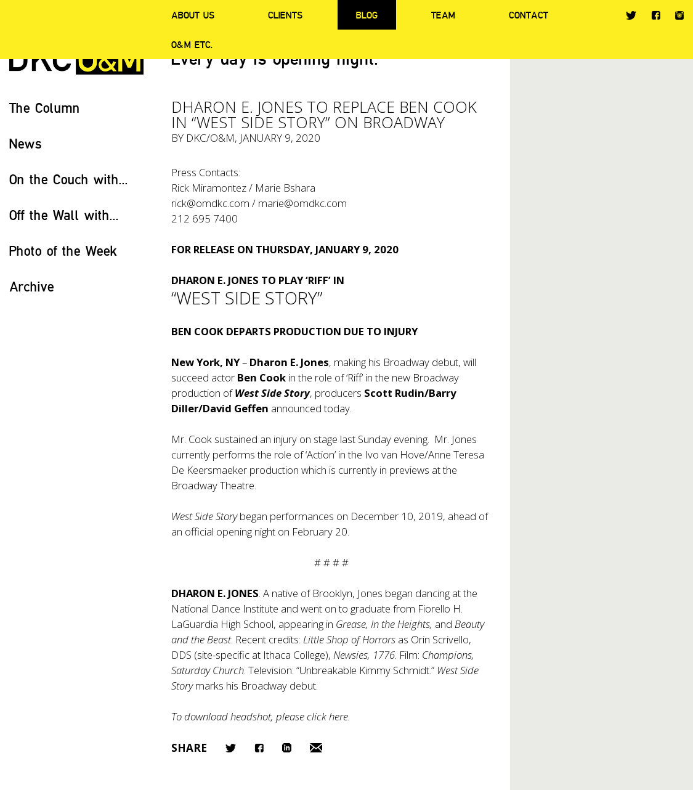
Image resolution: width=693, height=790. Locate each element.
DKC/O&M (210, 138)
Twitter (631, 15)
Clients (285, 15)
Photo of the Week (63, 250)
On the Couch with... (68, 179)
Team (443, 15)
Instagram (679, 15)
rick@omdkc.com (210, 203)
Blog (367, 15)
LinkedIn (286, 747)
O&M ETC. (192, 44)
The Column (44, 107)
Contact (528, 15)
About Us (192, 15)
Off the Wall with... (64, 214)
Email (316, 747)
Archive (31, 286)
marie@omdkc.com (302, 203)
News (25, 143)
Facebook (655, 15)
